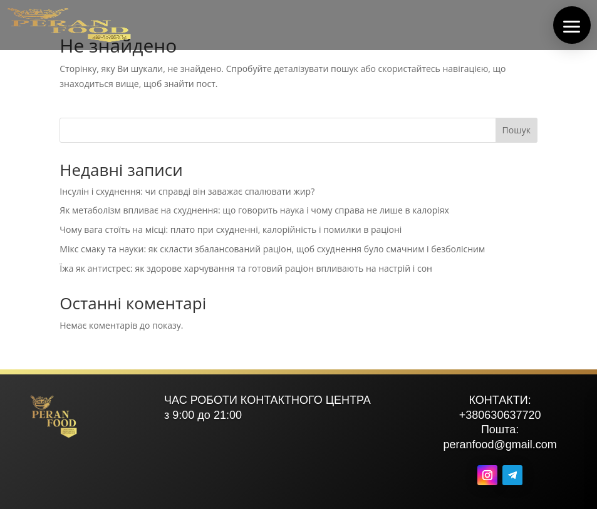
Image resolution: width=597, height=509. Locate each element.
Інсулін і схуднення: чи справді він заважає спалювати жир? (187, 191)
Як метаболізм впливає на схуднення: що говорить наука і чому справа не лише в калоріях (254, 210)
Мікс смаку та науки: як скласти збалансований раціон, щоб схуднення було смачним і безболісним (272, 249)
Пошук (516, 130)
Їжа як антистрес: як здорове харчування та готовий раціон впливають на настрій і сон (246, 268)
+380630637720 (500, 415)
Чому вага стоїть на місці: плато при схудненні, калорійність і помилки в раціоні (231, 229)
